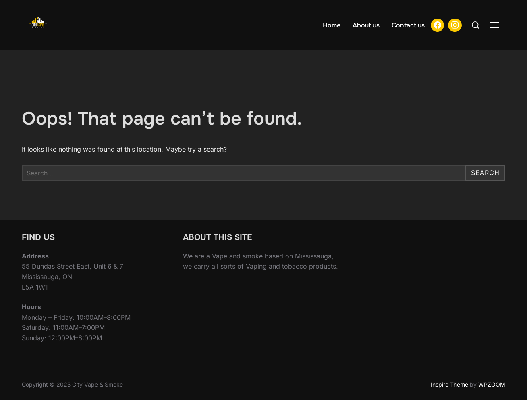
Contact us (408, 25)
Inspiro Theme (449, 384)
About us (366, 25)
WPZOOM (491, 384)
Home (331, 25)
